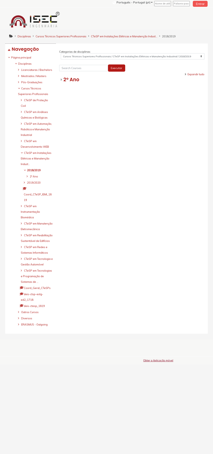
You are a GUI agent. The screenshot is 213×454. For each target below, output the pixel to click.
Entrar (200, 4)
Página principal (24, 57)
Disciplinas (28, 63)
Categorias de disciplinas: (75, 51)
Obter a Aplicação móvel (158, 449)
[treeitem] (30, 57)
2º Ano (71, 79)
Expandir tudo (195, 74)
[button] (132, 2)
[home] (35, 19)
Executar (116, 68)
